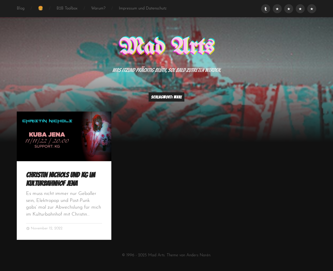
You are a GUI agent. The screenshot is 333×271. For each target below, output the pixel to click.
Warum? (98, 8)
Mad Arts (166, 47)
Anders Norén (198, 255)
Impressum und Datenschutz (143, 8)
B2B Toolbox (67, 8)
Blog (21, 8)
